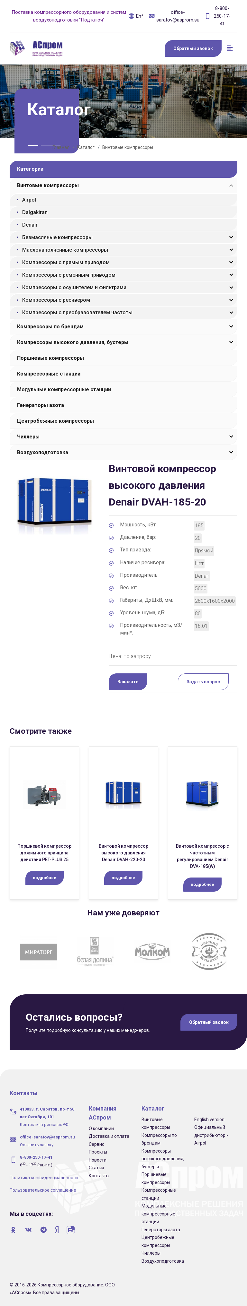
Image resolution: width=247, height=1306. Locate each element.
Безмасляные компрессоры (57, 237)
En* (135, 16)
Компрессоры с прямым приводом (66, 262)
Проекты (98, 1152)
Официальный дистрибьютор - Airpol (211, 1135)
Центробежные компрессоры (55, 421)
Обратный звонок (193, 48)
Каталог (86, 147)
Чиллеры (28, 437)
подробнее (44, 877)
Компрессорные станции (48, 374)
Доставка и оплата (109, 1136)
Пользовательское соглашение (43, 1190)
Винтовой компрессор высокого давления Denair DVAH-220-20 (123, 852)
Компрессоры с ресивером (56, 300)
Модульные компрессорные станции (64, 389)
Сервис (96, 1144)
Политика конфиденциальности (44, 1177)
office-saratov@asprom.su (174, 16)
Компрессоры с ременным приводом (68, 275)
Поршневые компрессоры (50, 358)
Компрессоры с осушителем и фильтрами (74, 287)
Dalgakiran (35, 212)
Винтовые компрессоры (127, 147)
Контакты (99, 1175)
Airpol (29, 200)
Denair (30, 225)
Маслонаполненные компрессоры (65, 250)
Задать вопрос (203, 681)
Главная (60, 147)
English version (209, 1119)
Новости (97, 1160)
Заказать (127, 681)
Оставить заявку (36, 1144)
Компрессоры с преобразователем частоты (77, 312)
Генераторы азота (40, 405)
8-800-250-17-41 (218, 16)
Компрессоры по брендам (50, 327)
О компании (101, 1128)
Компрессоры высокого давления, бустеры (72, 342)
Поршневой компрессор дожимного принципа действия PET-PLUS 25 (44, 852)
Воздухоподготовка (42, 452)
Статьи (96, 1167)
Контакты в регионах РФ (44, 1124)
